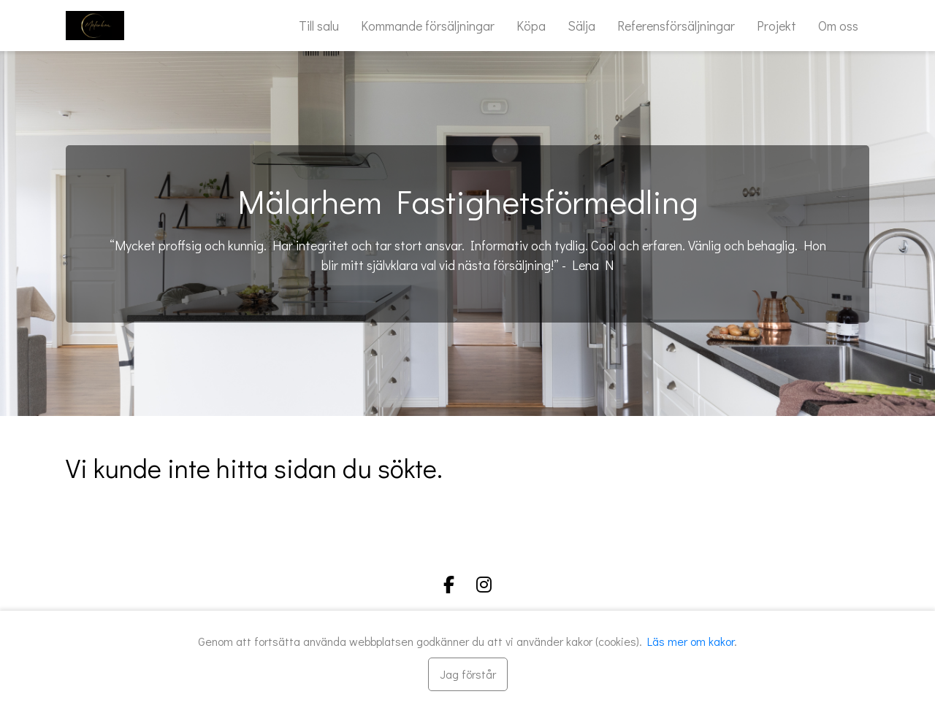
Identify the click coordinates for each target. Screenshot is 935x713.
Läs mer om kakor (690, 641)
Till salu (319, 25)
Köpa (531, 25)
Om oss (838, 25)
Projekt (776, 25)
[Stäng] (468, 674)
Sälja (581, 25)
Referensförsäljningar (676, 25)
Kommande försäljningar (428, 25)
